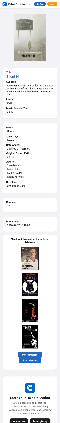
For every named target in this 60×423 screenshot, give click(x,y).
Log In (52, 4)
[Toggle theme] (29, 4)
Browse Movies (30, 360)
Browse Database (30, 355)
